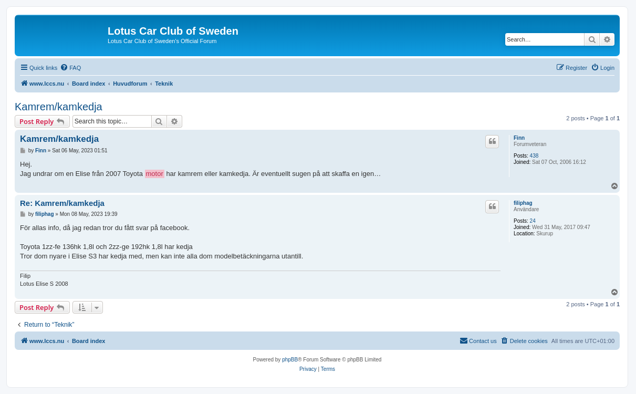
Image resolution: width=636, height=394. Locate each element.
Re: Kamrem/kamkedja (62, 203)
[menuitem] (70, 67)
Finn (519, 138)
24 (533, 221)
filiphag (523, 203)
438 (534, 156)
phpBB (290, 359)
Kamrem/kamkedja (58, 106)
